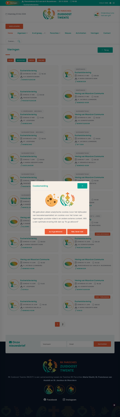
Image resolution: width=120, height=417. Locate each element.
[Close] (82, 186)
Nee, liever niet (77, 231)
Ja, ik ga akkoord (55, 231)
